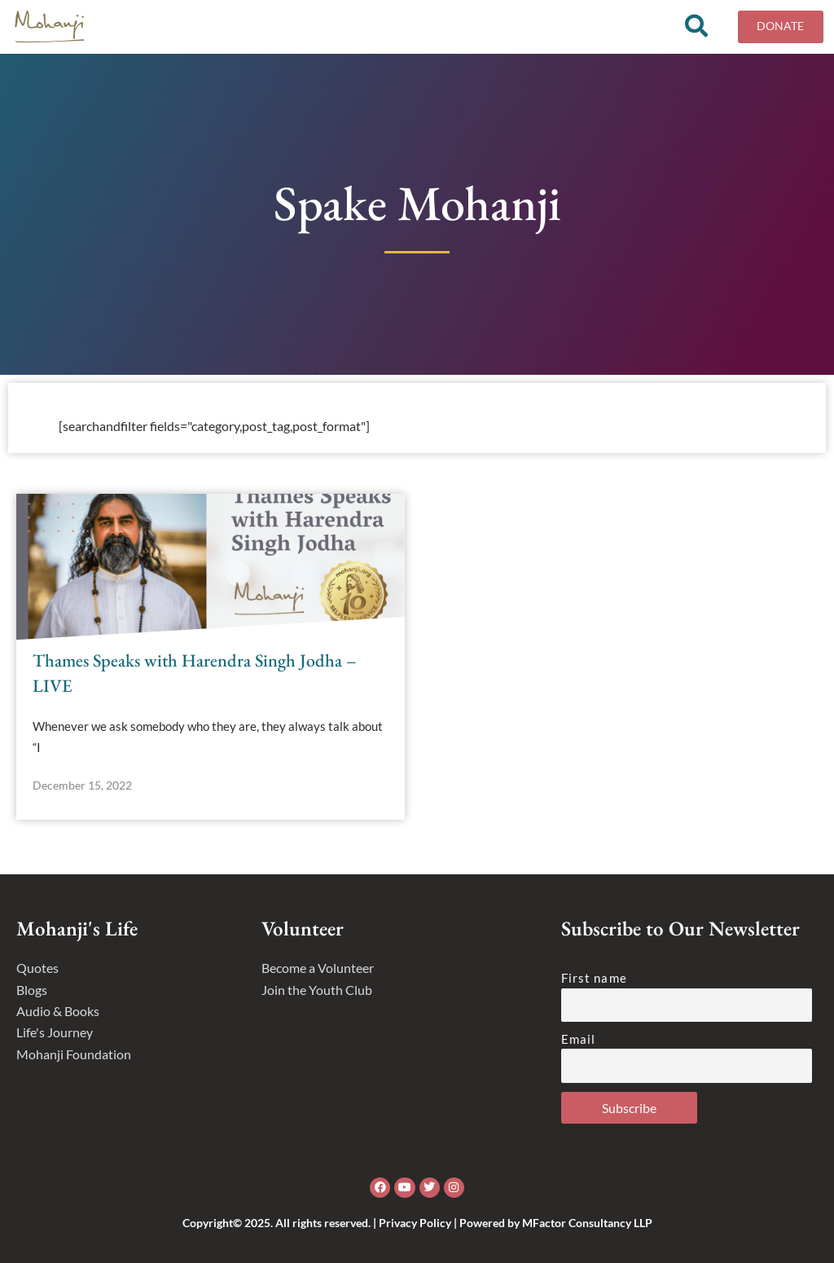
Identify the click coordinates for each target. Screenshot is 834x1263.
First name (594, 977)
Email (578, 1039)
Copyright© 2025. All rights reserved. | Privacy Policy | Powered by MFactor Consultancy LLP (417, 1223)
